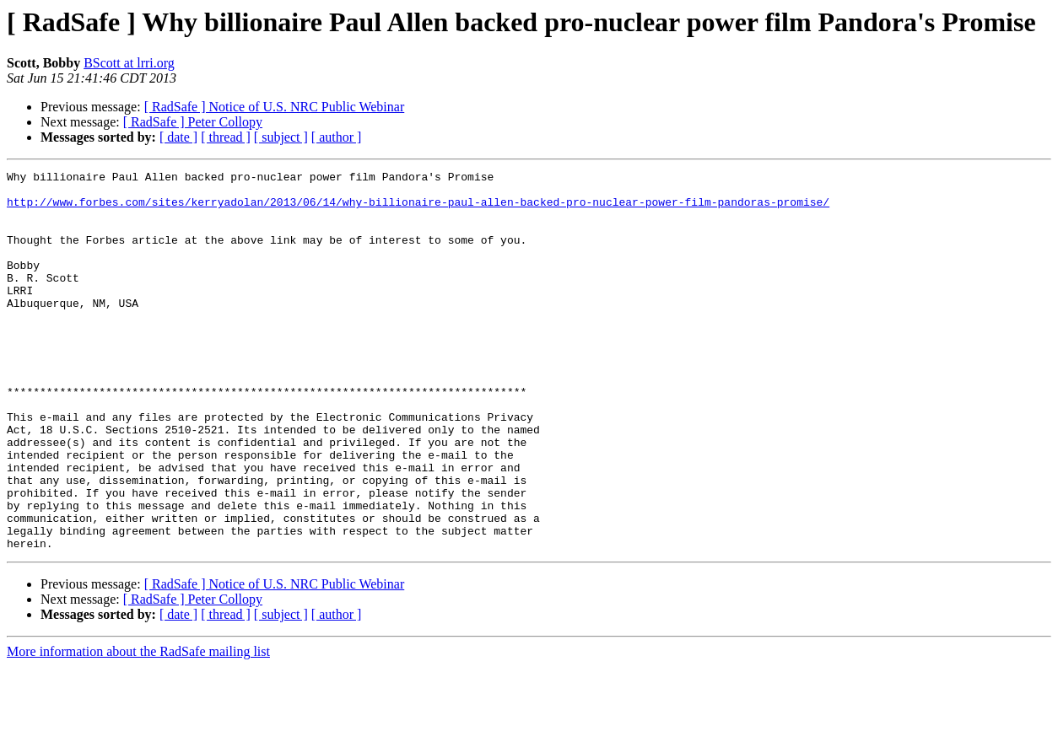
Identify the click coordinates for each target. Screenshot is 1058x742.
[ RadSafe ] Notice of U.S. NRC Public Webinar (274, 106)
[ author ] (336, 137)
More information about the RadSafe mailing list (138, 727)
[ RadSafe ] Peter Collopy (192, 122)
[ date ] (178, 137)
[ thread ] (226, 137)
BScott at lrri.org (129, 63)
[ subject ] (281, 137)
